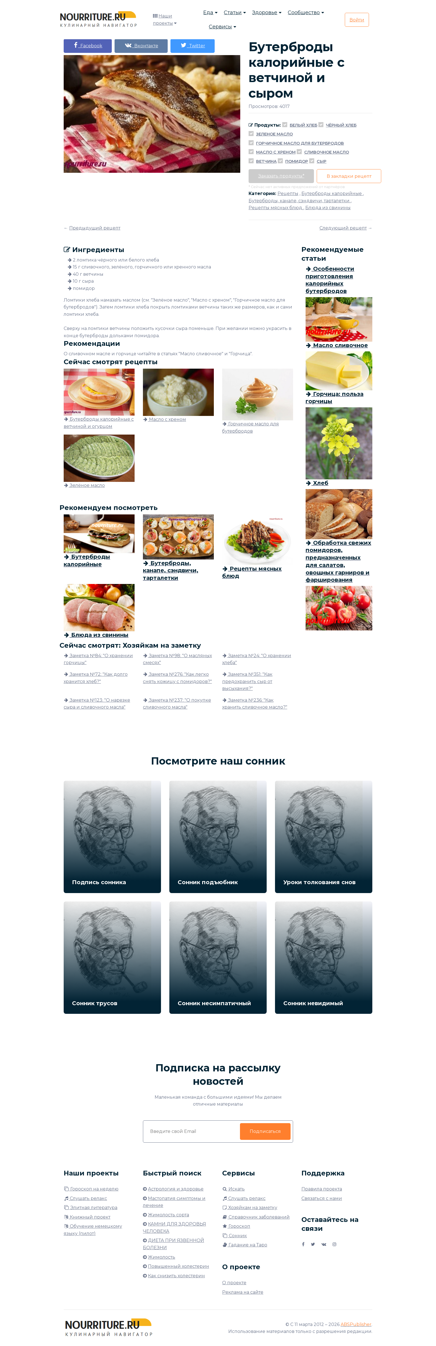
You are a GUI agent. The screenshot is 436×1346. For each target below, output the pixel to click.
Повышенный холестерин (178, 1266)
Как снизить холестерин (176, 1275)
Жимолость (161, 1257)
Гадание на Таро (244, 1245)
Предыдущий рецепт (94, 228)
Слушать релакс (85, 1198)
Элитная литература (90, 1207)
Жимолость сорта (168, 1214)
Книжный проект (87, 1217)
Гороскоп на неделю (91, 1189)
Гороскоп (236, 1226)
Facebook (87, 45)
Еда (208, 12)
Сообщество (304, 12)
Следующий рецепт (343, 228)
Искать (233, 1189)
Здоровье (264, 12)
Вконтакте (141, 45)
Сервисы (220, 27)
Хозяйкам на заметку (249, 1207)
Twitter (193, 45)
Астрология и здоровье (176, 1189)
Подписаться (265, 1131)
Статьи (233, 12)
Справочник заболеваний (256, 1217)
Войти (357, 20)
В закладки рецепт (349, 176)
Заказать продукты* (281, 176)
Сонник (234, 1235)
